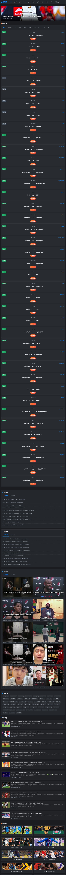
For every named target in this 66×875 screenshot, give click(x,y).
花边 (57, 704)
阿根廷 (57, 696)
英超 (43, 696)
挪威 (12, 709)
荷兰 (5, 709)
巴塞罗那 (23, 701)
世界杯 (13, 696)
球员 (52, 2)
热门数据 (57, 2)
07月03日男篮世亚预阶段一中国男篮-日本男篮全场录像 (14, 499)
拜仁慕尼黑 (20, 709)
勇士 (45, 709)
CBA (56, 707)
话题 (44, 701)
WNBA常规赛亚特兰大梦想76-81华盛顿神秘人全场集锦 (14, 555)
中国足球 (36, 704)
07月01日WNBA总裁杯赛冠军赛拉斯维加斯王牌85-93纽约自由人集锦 (16, 564)
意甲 (13, 698)
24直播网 (4, 2)
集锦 (34, 2)
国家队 (6, 698)
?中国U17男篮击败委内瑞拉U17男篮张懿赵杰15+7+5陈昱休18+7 (16, 538)
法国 (5, 701)
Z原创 (27, 698)
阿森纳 (37, 709)
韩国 (19, 712)
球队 (47, 2)
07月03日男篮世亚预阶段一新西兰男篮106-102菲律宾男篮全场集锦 (16, 550)
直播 (25, 2)
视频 (38, 2)
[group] (33, 13)
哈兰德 (12, 712)
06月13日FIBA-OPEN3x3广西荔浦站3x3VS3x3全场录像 (14, 524)
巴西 (42, 698)
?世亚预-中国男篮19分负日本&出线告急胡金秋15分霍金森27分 (15, 541)
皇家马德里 (13, 701)
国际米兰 (30, 709)
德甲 (51, 701)
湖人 (56, 698)
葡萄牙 (34, 698)
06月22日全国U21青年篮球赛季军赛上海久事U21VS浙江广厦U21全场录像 (17, 513)
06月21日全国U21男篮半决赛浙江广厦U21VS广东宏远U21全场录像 (16, 516)
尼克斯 (36, 696)
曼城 (50, 704)
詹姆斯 (6, 704)
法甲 (13, 704)
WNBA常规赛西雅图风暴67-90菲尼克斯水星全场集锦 (13, 553)
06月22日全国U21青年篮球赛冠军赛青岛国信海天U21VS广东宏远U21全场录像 (18, 510)
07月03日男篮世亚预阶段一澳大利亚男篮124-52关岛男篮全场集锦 (16, 544)
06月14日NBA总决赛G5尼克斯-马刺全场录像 (11, 522)
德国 (12, 707)
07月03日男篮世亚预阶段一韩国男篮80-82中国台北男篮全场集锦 (16, 547)
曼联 (20, 704)
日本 (5, 707)
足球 (15, 2)
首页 (11, 2)
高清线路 (33, 38)
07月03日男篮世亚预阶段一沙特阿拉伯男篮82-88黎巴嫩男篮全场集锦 (16, 558)
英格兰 (37, 701)
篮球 (20, 2)
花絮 (58, 701)
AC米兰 (33, 707)
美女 (43, 704)
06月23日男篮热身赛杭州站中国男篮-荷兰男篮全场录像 (14, 508)
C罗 (30, 701)
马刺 (49, 698)
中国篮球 (49, 707)
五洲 (19, 707)
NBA (28, 696)
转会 (26, 707)
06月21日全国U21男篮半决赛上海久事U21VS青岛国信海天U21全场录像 (17, 519)
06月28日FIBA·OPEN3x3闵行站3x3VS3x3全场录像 (13, 502)
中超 (41, 707)
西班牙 (27, 704)
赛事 (43, 2)
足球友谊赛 (53, 709)
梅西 (20, 698)
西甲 (50, 696)
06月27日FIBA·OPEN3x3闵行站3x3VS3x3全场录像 (13, 505)
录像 (29, 2)
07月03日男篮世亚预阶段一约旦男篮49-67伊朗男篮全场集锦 (15, 561)
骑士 (5, 712)
